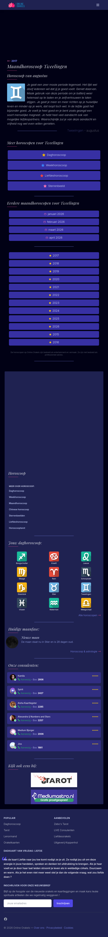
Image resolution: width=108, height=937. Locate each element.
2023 (54, 302)
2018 (54, 263)
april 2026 (54, 237)
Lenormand (10, 836)
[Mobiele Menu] (98, 5)
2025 (54, 318)
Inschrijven (63, 903)
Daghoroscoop (54, 155)
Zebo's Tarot (61, 824)
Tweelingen (75, 130)
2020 (54, 279)
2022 (54, 295)
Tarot (7, 830)
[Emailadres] (28, 903)
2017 (14, 60)
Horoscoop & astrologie (85, 651)
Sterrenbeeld (54, 186)
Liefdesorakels (62, 836)
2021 (54, 287)
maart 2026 (54, 229)
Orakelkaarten (12, 842)
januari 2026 (54, 214)
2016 (54, 342)
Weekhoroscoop (54, 165)
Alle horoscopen (90, 615)
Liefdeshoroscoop (54, 176)
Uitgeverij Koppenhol (66, 842)
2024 (54, 310)
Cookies (68, 927)
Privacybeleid (54, 927)
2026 (54, 326)
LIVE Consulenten (64, 830)
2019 (54, 271)
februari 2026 (54, 221)
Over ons (39, 927)
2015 (54, 334)
